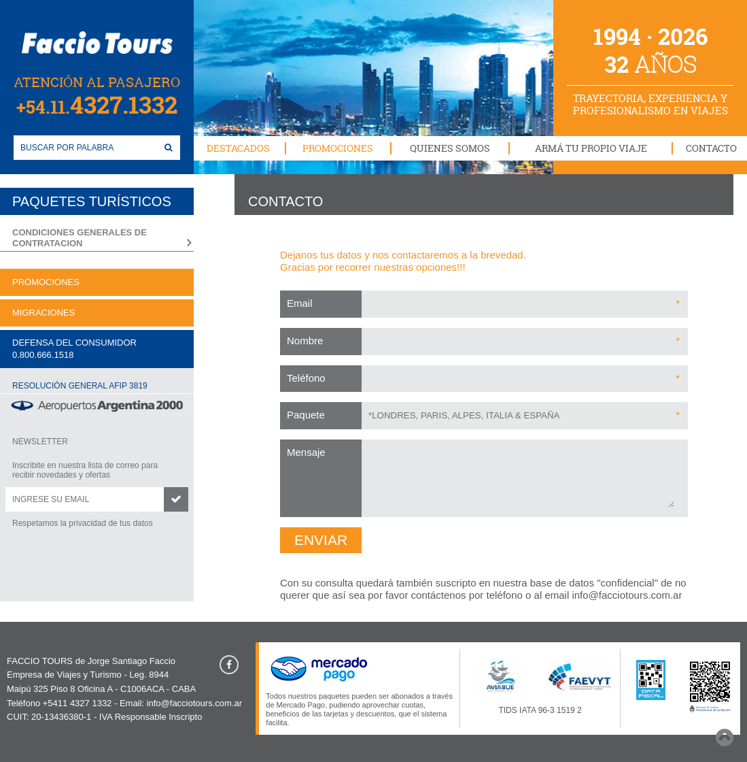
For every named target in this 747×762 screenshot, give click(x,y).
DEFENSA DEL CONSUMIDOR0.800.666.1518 (74, 348)
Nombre (305, 340)
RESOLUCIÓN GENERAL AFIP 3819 (79, 386)
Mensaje (306, 452)
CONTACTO (711, 148)
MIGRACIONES (43, 313)
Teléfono (306, 378)
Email (300, 303)
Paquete (306, 414)
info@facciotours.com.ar (627, 595)
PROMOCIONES (337, 148)
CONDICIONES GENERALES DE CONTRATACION (79, 237)
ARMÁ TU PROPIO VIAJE (591, 148)
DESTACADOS (238, 148)
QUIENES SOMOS (450, 148)
